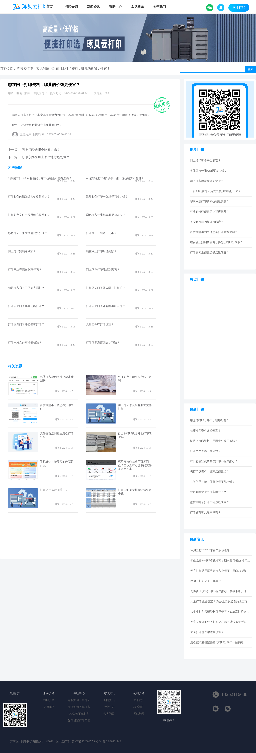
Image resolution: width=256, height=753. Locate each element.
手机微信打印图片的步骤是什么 (57, 463)
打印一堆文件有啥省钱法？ (25, 342)
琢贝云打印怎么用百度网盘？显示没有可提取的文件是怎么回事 (135, 465)
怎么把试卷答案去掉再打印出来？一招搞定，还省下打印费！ (220, 642)
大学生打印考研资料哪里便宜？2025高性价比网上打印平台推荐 (220, 611)
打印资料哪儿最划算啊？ (205, 512)
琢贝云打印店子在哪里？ (205, 581)
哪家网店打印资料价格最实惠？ (209, 201)
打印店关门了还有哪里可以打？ (105, 306)
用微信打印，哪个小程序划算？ (209, 420)
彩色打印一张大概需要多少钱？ (27, 233)
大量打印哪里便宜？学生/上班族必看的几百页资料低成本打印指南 (220, 601)
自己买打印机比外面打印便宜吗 (135, 435)
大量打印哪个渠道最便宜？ (207, 632)
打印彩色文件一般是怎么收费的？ (29, 214)
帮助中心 (115, 6)
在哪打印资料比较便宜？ (205, 430)
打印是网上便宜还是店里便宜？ (209, 252)
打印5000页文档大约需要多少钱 (135, 491)
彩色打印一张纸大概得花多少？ (105, 214)
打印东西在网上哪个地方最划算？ (46, 157)
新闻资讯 (93, 6)
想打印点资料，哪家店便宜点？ (209, 471)
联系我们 (139, 706)
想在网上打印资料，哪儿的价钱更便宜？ (81, 68)
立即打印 (238, 7)
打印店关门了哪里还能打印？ (26, 306)
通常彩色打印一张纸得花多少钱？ (107, 196)
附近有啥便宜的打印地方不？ (208, 492)
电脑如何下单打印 (79, 700)
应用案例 (49, 706)
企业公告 (109, 706)
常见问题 (137, 6)
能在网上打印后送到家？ (101, 251)
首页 (49, 6)
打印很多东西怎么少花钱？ (103, 342)
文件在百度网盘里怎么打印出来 (57, 435)
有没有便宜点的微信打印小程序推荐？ (214, 461)
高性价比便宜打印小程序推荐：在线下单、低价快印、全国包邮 (220, 591)
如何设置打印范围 (79, 720)
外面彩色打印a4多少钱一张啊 (134, 378)
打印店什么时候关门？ (54, 490)
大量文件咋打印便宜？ (100, 324)
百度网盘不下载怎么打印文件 (57, 407)
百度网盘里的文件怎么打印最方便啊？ (214, 232)
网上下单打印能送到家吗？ (103, 269)
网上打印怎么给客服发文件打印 (135, 407)
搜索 (250, 69)
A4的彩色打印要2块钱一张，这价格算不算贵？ (115, 178)
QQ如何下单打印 (79, 713)
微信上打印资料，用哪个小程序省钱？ (214, 440)
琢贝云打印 (25, 68)
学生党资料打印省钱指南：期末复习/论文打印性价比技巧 (220, 560)
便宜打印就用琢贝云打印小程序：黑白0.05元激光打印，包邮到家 (220, 570)
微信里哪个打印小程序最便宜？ (209, 502)
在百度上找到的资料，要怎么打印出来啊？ (216, 242)
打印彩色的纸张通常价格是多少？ (29, 196)
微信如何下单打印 (79, 706)
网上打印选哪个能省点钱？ (41, 149)
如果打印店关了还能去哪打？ (26, 287)
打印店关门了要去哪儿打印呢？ (105, 287)
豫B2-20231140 (112, 741)
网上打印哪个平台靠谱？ (205, 160)
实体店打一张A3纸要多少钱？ (208, 170)
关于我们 (159, 6)
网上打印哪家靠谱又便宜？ (207, 180)
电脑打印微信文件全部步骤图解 (57, 378)
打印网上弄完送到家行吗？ (25, 269)
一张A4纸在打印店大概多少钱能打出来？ (215, 191)
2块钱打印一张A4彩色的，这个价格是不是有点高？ (40, 178)
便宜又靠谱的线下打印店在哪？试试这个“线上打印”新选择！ (220, 621)
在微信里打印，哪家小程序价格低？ (212, 481)
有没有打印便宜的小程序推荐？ (209, 211)
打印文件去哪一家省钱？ (205, 451)
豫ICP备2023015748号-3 (86, 741)
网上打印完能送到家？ (22, 251)
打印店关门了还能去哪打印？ (26, 324)
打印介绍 (71, 6)
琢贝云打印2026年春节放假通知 (210, 550)
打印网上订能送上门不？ (101, 233)
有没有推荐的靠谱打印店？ (207, 221)
